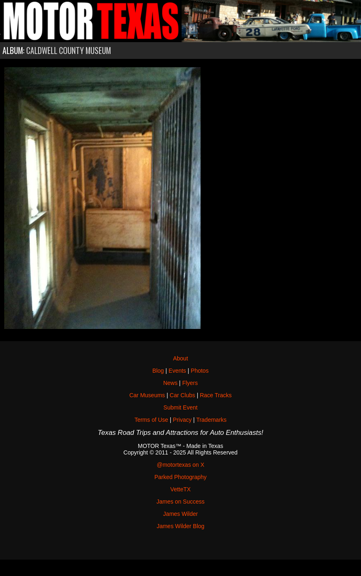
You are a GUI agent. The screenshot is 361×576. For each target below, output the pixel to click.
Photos (200, 370)
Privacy (182, 419)
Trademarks (211, 419)
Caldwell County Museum (68, 50)
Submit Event (180, 407)
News (170, 383)
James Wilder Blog (181, 526)
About (180, 358)
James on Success (180, 501)
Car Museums (147, 395)
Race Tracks (216, 395)
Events (177, 370)
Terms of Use (151, 419)
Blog (158, 370)
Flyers (190, 383)
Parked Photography (180, 477)
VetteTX (180, 489)
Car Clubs (182, 395)
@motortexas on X (180, 464)
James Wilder (180, 514)
